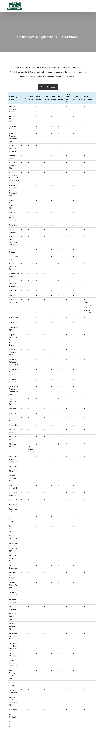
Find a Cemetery (48, 87)
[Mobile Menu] (87, 6)
